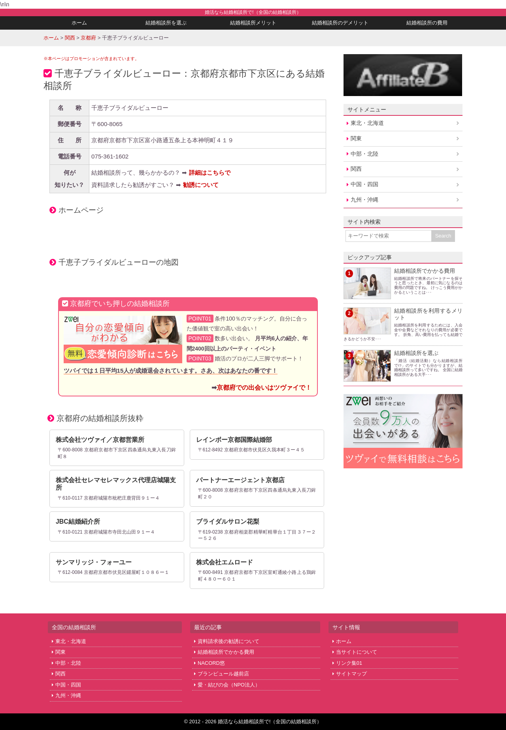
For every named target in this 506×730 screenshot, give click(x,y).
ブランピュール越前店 (223, 674)
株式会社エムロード (224, 562)
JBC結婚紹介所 (78, 521)
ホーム (79, 23)
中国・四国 (364, 184)
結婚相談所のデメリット (340, 23)
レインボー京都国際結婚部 (234, 439)
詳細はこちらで (209, 172)
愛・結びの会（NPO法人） (229, 685)
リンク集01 (349, 663)
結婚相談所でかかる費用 (424, 271)
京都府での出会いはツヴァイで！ (264, 387)
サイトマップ (351, 674)
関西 (356, 169)
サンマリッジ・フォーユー (94, 562)
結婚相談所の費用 (426, 23)
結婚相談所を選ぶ (166, 23)
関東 (356, 138)
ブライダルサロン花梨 (227, 521)
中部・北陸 (364, 154)
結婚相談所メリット (253, 23)
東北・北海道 (367, 123)
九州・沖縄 (364, 199)
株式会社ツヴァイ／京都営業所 (100, 439)
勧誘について (201, 184)
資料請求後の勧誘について (228, 641)
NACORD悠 (211, 663)
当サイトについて (356, 652)
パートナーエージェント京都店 (240, 480)
